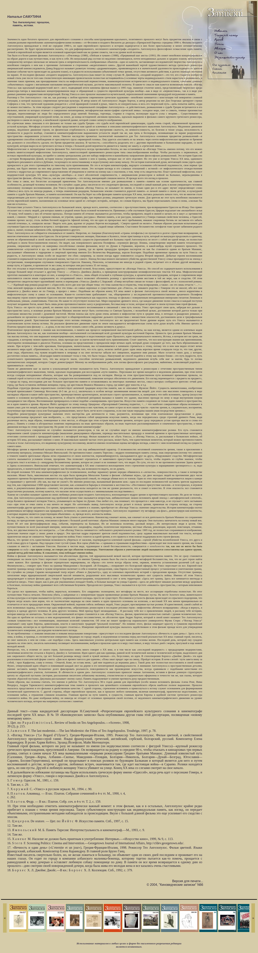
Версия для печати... (187, 881)
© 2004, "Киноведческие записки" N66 (175, 884)
